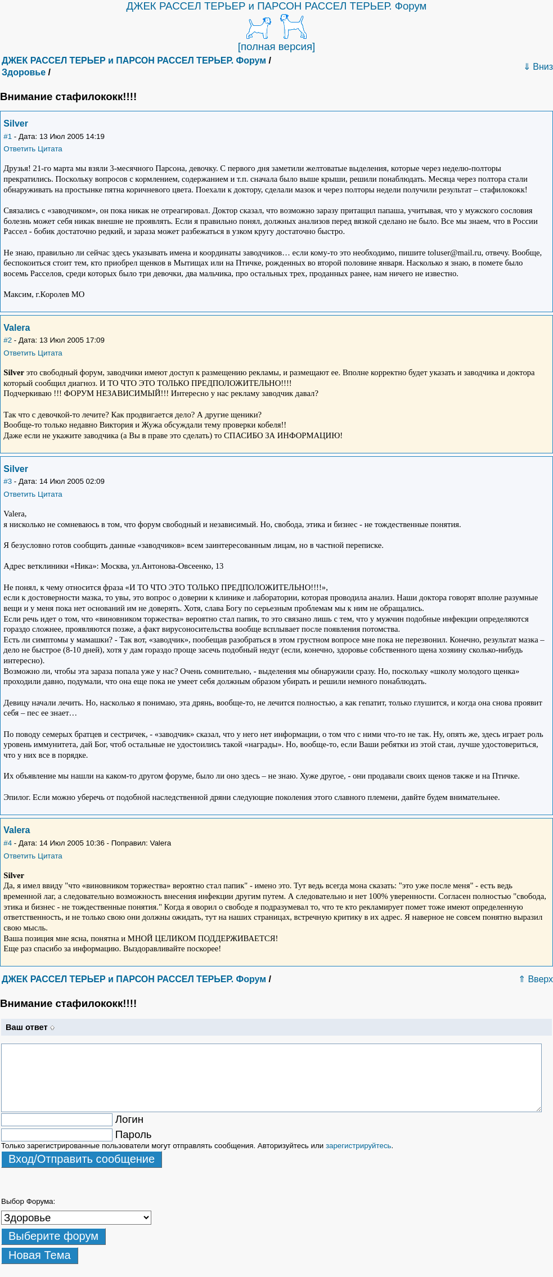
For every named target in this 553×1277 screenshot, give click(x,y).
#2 (7, 340)
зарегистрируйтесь (359, 1145)
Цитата (50, 149)
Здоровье (24, 72)
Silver (15, 123)
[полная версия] (277, 46)
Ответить (19, 149)
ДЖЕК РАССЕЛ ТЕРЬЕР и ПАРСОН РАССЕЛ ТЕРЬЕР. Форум (277, 6)
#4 (7, 843)
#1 (7, 136)
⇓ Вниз (538, 66)
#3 (7, 481)
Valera (16, 327)
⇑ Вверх (535, 979)
